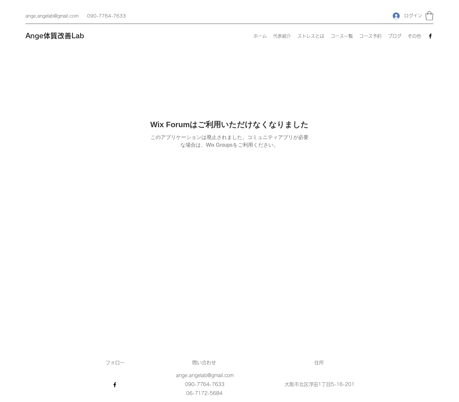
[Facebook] (430, 36)
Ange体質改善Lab (55, 35)
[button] (429, 15)
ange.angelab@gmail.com (52, 16)
